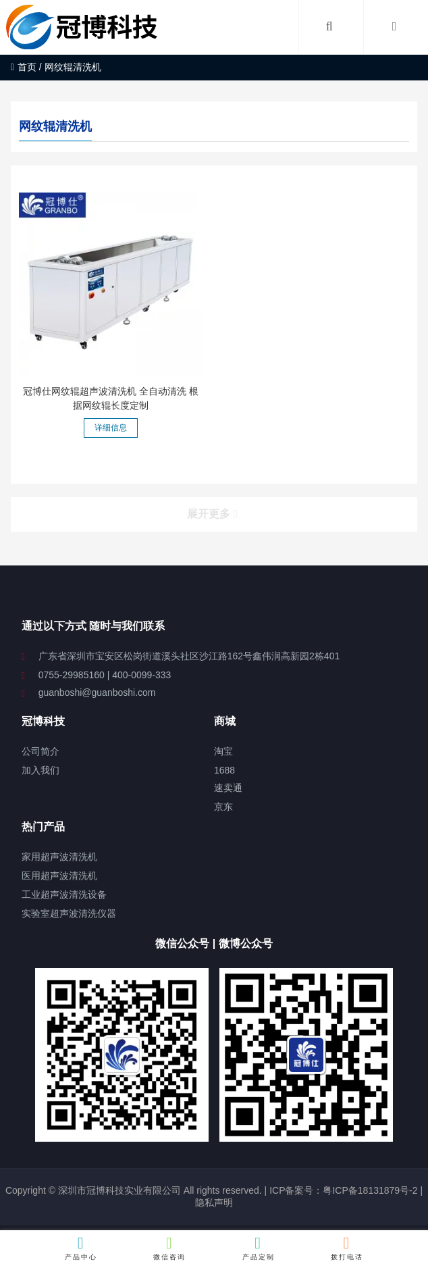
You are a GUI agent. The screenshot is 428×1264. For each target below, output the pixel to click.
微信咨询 (170, 1248)
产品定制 (258, 1248)
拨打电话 (347, 1248)
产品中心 (81, 1248)
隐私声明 (214, 1202)
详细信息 (111, 427)
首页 (23, 66)
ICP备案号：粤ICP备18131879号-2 (342, 1190)
